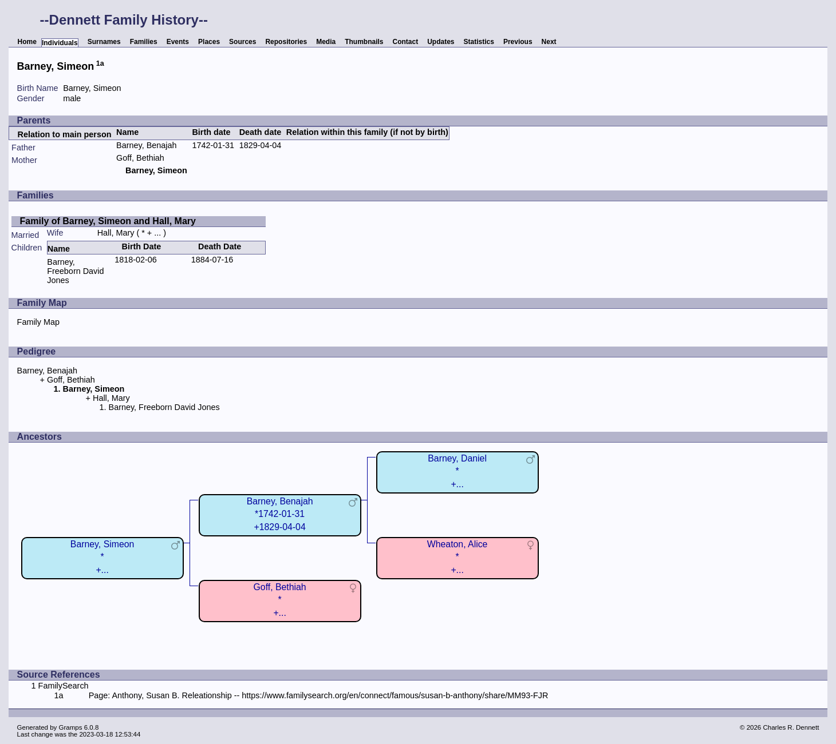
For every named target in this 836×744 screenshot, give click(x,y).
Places (209, 42)
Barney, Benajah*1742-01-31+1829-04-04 (280, 513)
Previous (518, 42)
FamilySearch (63, 685)
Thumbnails (364, 42)
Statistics (479, 42)
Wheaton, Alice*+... (457, 556)
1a (100, 63)
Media (326, 42)
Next (549, 42)
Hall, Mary (116, 232)
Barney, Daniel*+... (457, 470)
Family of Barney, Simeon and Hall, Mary (108, 221)
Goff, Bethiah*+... (280, 599)
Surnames (104, 42)
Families (143, 42)
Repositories (286, 42)
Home (27, 42)
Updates (440, 42)
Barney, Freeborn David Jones (75, 271)
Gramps (70, 727)
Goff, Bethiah (140, 157)
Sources (242, 42)
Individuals (60, 43)
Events (178, 42)
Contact (406, 42)
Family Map (38, 322)
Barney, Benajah (146, 145)
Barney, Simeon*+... (102, 556)
